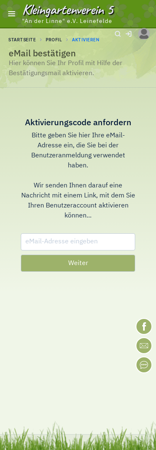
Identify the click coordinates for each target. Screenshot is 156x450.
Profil (54, 39)
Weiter (78, 263)
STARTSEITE (22, 39)
